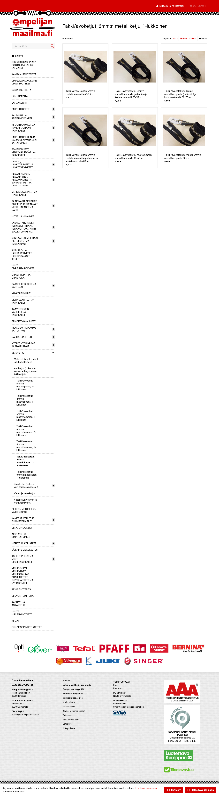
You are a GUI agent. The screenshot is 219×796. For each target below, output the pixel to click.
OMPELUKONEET (21, 109)
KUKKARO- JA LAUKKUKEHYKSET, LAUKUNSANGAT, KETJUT (22, 255)
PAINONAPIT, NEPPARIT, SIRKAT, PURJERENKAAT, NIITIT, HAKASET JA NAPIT (25, 206)
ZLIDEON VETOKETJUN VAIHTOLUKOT (24, 511)
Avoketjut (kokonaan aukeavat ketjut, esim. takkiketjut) (25, 371)
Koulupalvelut (69, 702)
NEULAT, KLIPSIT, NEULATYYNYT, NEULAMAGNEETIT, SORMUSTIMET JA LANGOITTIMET (22, 179)
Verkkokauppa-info (73, 698)
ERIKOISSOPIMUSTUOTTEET (27, 627)
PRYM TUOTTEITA (21, 589)
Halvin (183, 38)
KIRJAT (15, 620)
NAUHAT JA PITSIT (22, 337)
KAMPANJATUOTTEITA (24, 74)
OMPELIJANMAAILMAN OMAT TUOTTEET (24, 82)
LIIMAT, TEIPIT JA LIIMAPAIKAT (21, 276)
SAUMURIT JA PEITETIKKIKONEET (22, 117)
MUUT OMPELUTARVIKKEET (23, 267)
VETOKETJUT (19, 352)
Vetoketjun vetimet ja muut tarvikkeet (25, 501)
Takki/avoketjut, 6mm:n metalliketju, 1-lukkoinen (25, 461)
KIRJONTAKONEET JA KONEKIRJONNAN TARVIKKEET (23, 127)
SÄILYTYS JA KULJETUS (25, 549)
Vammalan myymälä (73, 693)
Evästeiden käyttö (71, 719)
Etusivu (17, 55)
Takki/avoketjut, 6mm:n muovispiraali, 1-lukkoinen (25, 385)
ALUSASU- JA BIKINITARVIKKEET (22, 536)
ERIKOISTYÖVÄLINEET (24, 321)
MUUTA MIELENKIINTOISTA (22, 613)
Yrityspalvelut (69, 706)
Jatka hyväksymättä (200, 790)
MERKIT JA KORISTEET (24, 543)
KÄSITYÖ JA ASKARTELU (18, 604)
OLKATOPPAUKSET (22, 527)
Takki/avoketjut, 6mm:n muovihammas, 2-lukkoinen (26, 431)
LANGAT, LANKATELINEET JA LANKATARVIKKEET (22, 164)
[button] (170, 6)
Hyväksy (174, 790)
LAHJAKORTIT (19, 102)
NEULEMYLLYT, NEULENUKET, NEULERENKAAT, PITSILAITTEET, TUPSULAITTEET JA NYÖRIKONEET (22, 576)
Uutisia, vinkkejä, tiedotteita (77, 685)
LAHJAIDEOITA (20, 96)
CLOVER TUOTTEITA (23, 595)
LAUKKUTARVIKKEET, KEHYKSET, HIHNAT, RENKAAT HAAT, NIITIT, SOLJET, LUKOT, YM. (24, 227)
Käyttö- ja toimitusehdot (74, 711)
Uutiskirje (68, 724)
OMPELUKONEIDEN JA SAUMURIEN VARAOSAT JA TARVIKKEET (25, 140)
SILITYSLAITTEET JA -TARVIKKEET (24, 301)
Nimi (175, 38)
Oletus (203, 38)
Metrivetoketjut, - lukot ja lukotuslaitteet (26, 361)
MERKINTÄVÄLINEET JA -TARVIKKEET (24, 193)
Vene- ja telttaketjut (24, 493)
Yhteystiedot (69, 728)
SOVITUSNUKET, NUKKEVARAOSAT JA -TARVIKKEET (24, 152)
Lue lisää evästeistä (146, 788)
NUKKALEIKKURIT (21, 293)
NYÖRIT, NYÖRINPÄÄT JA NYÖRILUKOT (23, 345)
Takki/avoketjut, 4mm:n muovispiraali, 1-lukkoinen (25, 400)
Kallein (192, 38)
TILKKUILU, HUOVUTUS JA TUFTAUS (24, 329)
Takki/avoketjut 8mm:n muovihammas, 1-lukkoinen (26, 446)
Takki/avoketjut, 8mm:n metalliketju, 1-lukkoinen (26, 474)
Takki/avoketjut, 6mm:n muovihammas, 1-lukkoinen (26, 415)
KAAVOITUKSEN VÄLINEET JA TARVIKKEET (20, 312)
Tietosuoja (68, 715)
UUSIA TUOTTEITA (21, 90)
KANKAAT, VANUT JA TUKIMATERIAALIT (23, 520)
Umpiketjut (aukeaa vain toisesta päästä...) (26, 486)
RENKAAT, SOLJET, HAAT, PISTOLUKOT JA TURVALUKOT (25, 241)
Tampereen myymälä (73, 689)
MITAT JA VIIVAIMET (23, 216)
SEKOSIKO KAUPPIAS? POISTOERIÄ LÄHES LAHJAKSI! (24, 65)
